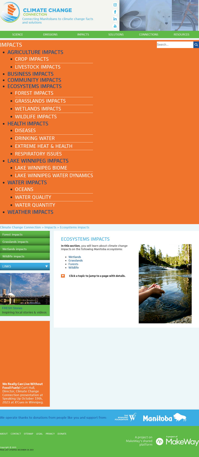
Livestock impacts (37, 67)
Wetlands (75, 257)
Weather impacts (30, 212)
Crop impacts (32, 59)
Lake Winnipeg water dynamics (54, 175)
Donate (61, 433)
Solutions (116, 34)
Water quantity (35, 205)
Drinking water (35, 138)
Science (17, 34)
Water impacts (27, 182)
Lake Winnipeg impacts (38, 160)
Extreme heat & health (43, 146)
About (4, 433)
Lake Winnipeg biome (41, 168)
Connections (148, 34)
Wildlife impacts (36, 116)
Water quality (33, 197)
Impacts (83, 34)
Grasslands (76, 260)
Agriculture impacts (35, 52)
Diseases (25, 130)
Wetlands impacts (38, 109)
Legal (39, 433)
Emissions (50, 34)
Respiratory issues (38, 154)
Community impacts (34, 80)
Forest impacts (34, 93)
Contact (16, 433)
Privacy (50, 433)
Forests (73, 264)
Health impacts (27, 123)
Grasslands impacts (40, 101)
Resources (181, 34)
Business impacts (30, 73)
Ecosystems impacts (34, 86)
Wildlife (74, 268)
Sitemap (28, 433)
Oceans (24, 189)
